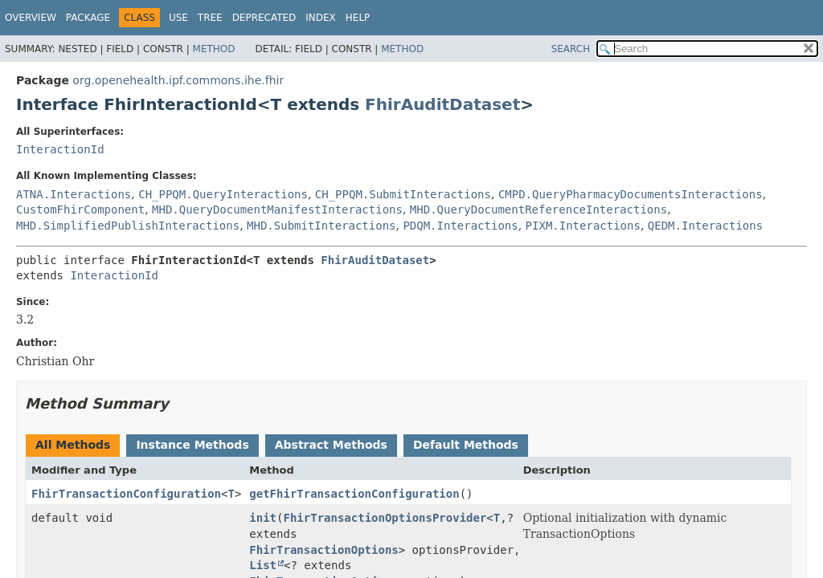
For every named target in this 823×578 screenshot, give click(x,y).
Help (358, 17)
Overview (30, 17)
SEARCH (571, 49)
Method (214, 49)
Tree (210, 17)
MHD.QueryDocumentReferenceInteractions (538, 209)
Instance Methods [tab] (192, 444)
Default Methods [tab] (465, 444)
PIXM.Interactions (583, 225)
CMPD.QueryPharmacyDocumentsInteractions (630, 194)
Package (88, 17)
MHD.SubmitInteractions (321, 225)
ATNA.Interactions (73, 194)
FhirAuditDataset (442, 104)
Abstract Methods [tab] (331, 444)
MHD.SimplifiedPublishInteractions (128, 225)
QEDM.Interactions (705, 225)
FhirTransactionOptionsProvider (384, 517)
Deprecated (264, 17)
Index (320, 17)
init (262, 517)
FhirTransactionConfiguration (126, 493)
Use (178, 17)
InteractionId (60, 149)
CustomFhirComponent (80, 209)
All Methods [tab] (72, 444)
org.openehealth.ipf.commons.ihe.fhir (178, 80)
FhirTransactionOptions (323, 549)
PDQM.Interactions (460, 225)
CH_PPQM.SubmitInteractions (403, 194)
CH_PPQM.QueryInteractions (223, 194)
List (262, 565)
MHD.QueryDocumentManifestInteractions (277, 209)
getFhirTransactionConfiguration (354, 493)
